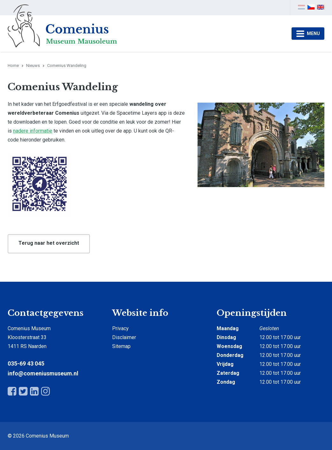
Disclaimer (124, 337)
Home (13, 65)
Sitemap (121, 346)
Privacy (120, 328)
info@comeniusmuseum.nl (43, 373)
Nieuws (33, 65)
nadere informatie (32, 131)
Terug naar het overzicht (48, 243)
